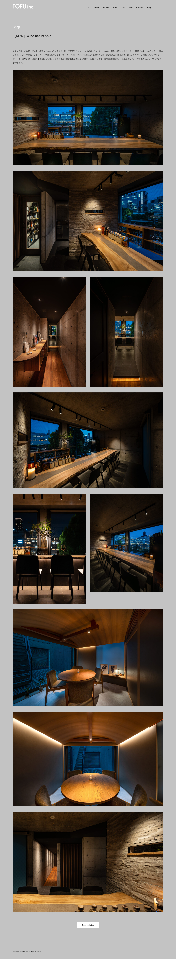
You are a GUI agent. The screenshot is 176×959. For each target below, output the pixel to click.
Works (106, 7)
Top (88, 7)
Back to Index (88, 925)
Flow (115, 7)
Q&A (123, 7)
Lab (130, 7)
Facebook (156, 7)
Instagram (161, 7)
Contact (139, 7)
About (96, 7)
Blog (149, 7)
